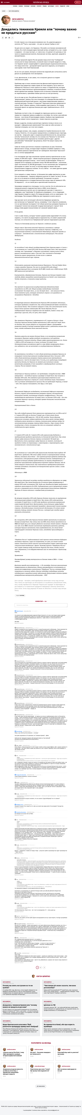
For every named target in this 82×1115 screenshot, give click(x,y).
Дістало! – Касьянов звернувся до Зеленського (40, 1053)
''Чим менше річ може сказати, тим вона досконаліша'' (60, 987)
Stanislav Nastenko (21, 812)
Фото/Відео (51, 6)
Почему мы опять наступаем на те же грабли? (18, 987)
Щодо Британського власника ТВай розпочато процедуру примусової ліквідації (20, 1025)
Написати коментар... (41, 605)
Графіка (45, 6)
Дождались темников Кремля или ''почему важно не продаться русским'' (20, 1006)
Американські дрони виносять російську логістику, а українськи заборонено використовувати (13, 1071)
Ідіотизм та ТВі (49, 1005)
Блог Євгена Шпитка (14, 11)
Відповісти (17, 623)
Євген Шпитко (18, 19)
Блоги (57, 6)
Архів (67, 6)
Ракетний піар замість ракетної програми (68, 1053)
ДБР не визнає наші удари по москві (67, 1070)
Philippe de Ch (19, 804)
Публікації (26, 6)
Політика (20, 595)
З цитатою (21, 623)
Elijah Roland (19, 611)
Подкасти (62, 6)
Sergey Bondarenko (21, 774)
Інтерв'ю (39, 6)
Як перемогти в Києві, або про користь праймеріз (59, 1025)
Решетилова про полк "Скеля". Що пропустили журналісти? (40, 1070)
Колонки (33, 6)
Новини (21, 6)
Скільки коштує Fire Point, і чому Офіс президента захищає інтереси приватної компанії (13, 1054)
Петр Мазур (19, 731)
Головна (15, 6)
